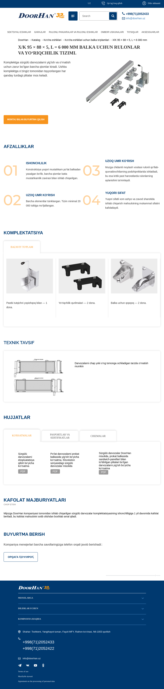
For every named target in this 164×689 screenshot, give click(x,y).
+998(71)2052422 (38, 648)
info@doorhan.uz (32, 658)
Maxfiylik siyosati (25, 676)
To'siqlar (132, 32)
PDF (22, 471)
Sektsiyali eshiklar (19, 32)
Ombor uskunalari (112, 32)
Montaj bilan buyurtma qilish (25, 119)
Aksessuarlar (150, 32)
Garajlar (40, 32)
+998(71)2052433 (134, 13)
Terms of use (23, 671)
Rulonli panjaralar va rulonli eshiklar (73, 32)
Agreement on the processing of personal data (36, 681)
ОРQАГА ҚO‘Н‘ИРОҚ (21, 557)
